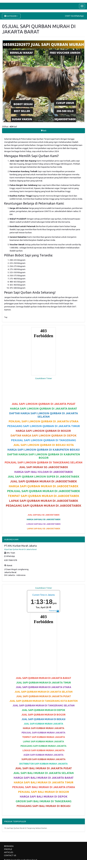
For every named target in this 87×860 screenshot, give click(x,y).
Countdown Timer (43, 378)
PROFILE (8, 849)
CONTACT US (10, 855)
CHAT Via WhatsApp (74, 16)
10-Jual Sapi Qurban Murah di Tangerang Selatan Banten (25, 828)
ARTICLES (8, 852)
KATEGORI (11, 16)
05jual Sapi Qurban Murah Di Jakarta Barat (20, 549)
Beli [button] (43, 131)
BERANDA (9, 846)
